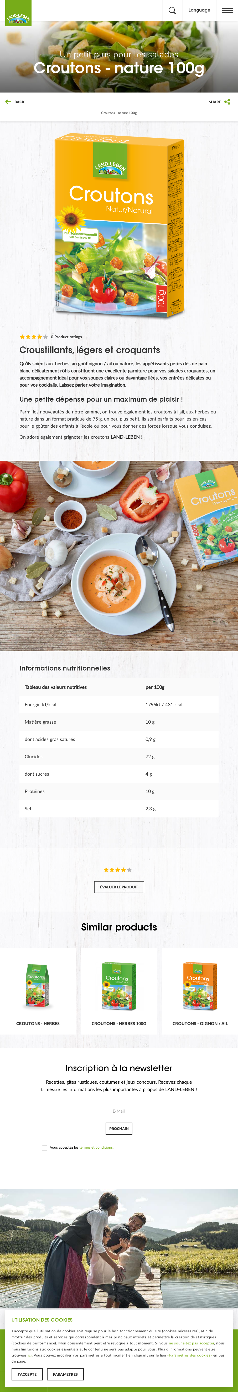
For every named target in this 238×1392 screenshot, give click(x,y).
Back (14, 102)
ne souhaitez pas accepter (191, 1343)
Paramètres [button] (65, 1374)
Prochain (119, 1129)
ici (30, 1355)
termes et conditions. (96, 1147)
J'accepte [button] (27, 1374)
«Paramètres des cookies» (189, 1355)
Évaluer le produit (119, 887)
